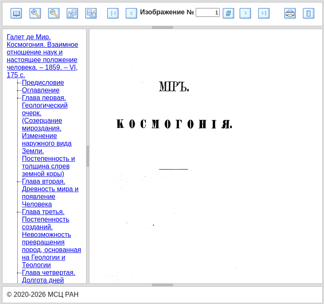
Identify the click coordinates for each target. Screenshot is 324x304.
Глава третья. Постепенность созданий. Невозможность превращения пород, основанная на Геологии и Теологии (51, 238)
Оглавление (40, 90)
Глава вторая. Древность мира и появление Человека (50, 193)
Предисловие (43, 82)
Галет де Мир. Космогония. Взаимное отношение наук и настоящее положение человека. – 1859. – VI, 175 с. (42, 56)
